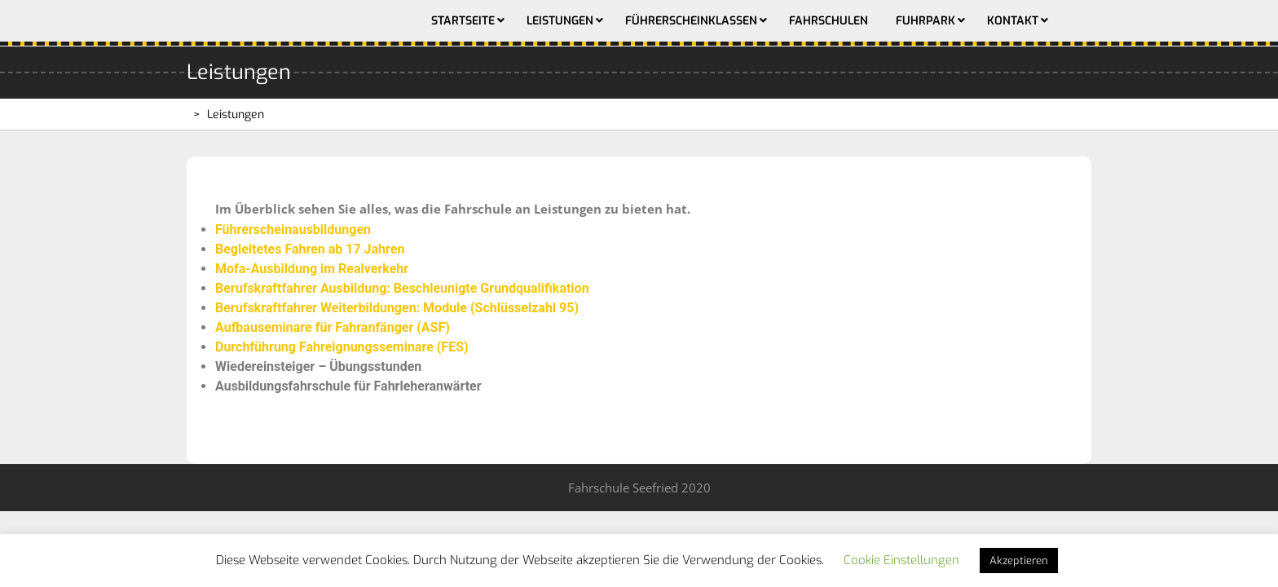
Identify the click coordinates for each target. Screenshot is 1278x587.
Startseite (463, 21)
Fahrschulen (828, 21)
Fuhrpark (925, 21)
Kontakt (1012, 21)
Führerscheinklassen (691, 21)
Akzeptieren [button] (1018, 560)
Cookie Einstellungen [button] (901, 560)
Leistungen (560, 21)
